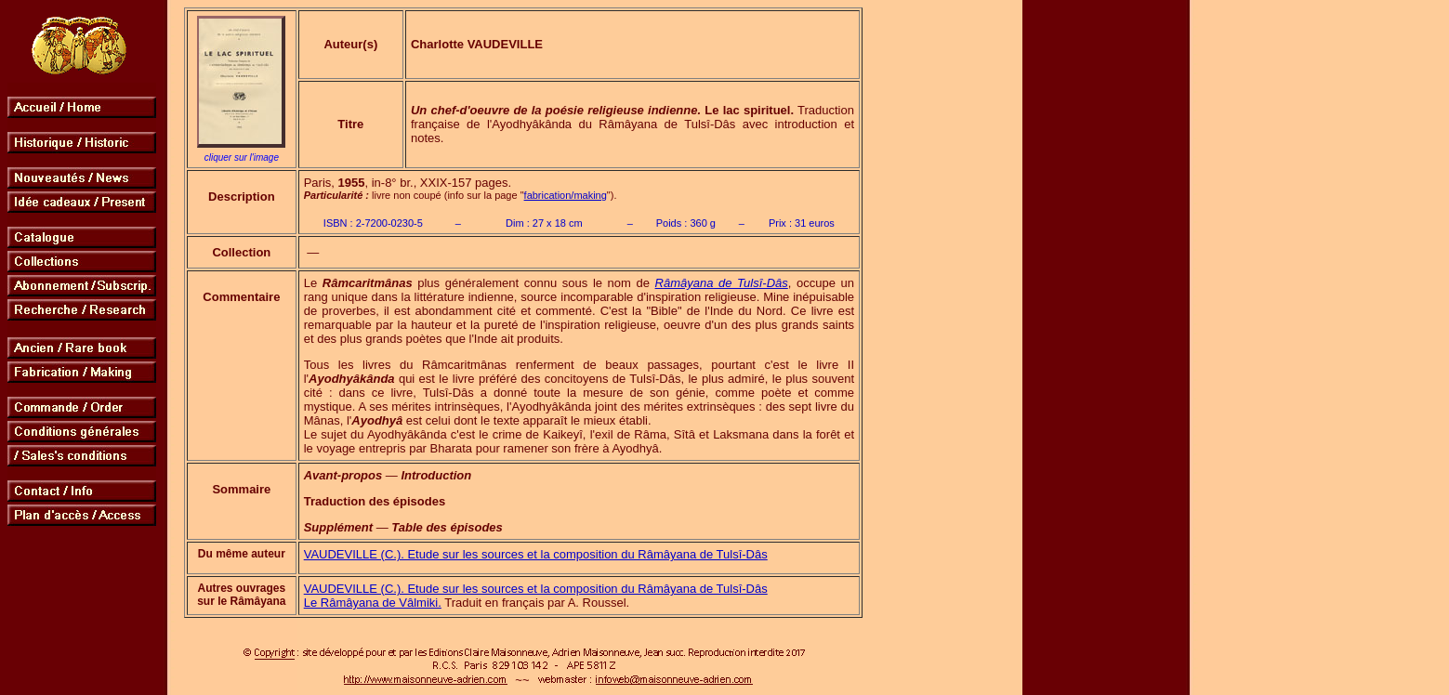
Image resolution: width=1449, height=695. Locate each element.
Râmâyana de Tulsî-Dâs (721, 283)
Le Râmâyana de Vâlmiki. (372, 603)
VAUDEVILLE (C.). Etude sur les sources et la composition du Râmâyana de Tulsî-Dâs (536, 554)
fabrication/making (565, 195)
